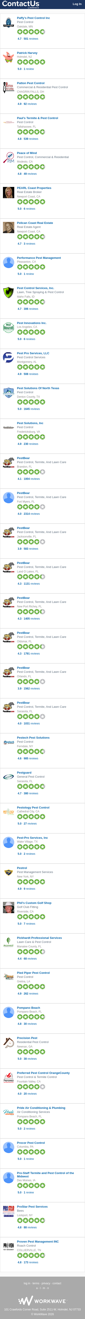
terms (35, 1283)
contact (57, 1283)
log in (27, 1283)
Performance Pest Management (39, 258)
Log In (77, 4)
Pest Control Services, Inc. (35, 288)
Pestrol (22, 868)
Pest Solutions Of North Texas (38, 388)
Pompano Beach (28, 1007)
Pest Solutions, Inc (30, 423)
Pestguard (24, 772)
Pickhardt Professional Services (39, 938)
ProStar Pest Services (32, 1206)
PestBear (23, 458)
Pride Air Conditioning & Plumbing (41, 1108)
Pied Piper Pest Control (33, 972)
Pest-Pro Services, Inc (32, 837)
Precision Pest (27, 1038)
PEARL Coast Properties (34, 188)
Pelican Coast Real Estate (35, 223)
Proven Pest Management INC (38, 1241)
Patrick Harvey (27, 53)
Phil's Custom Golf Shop (34, 903)
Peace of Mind (27, 153)
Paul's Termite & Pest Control (37, 118)
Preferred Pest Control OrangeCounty (43, 1073)
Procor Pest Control (31, 1142)
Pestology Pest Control (33, 807)
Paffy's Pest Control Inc (33, 18)
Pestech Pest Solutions (33, 737)
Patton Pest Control (30, 83)
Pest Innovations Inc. (31, 323)
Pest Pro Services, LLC (33, 353)
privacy (45, 1283)
